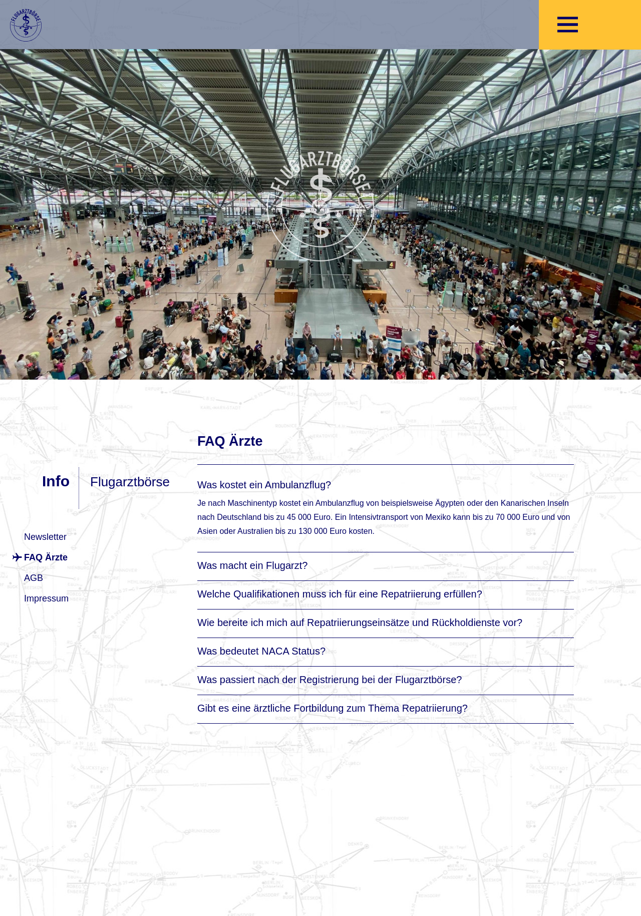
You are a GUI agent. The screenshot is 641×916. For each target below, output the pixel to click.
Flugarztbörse (130, 481)
